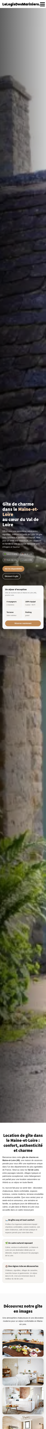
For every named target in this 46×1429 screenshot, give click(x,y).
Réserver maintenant (23, 623)
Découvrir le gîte (11, 576)
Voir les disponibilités (13, 569)
